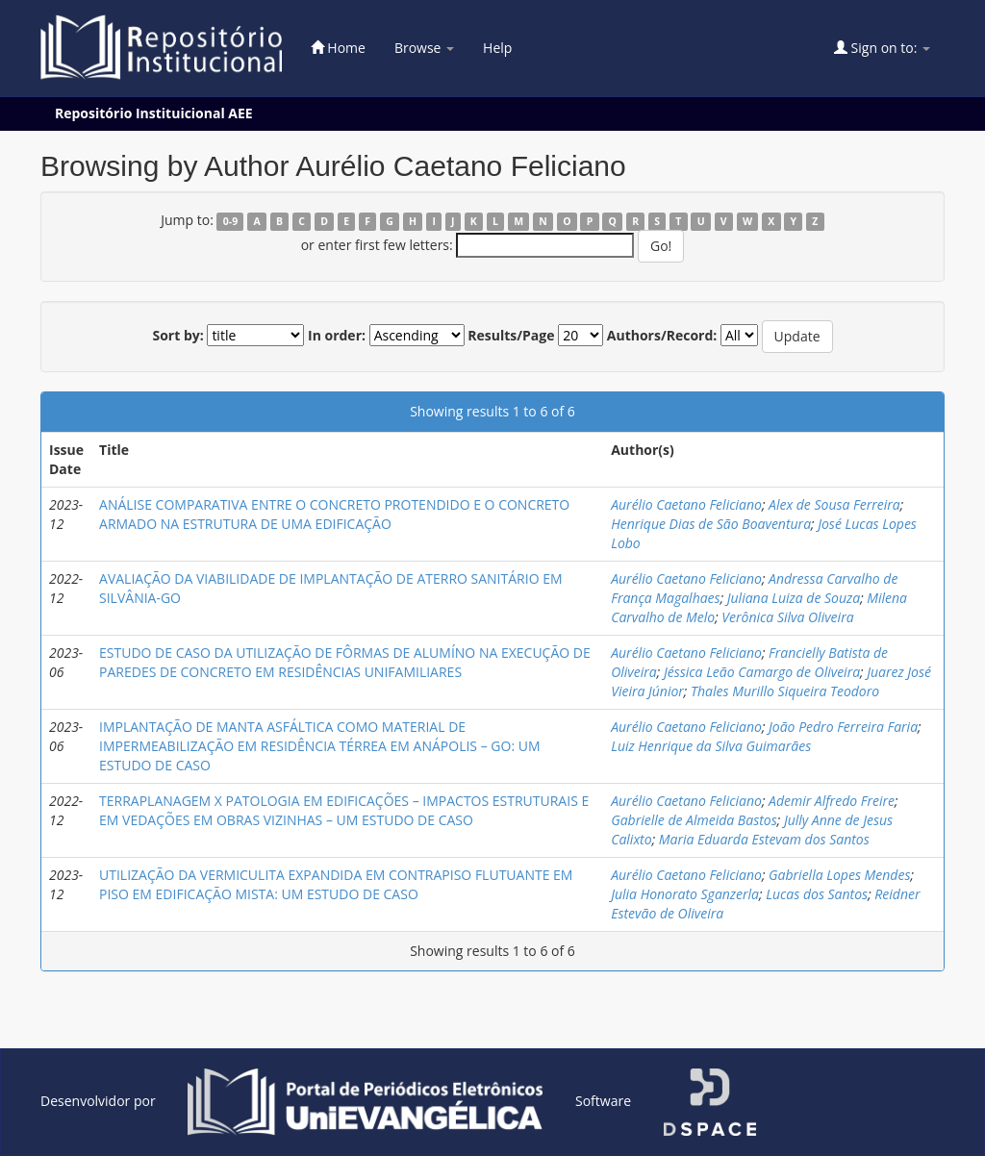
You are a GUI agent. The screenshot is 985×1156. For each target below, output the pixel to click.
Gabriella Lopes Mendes (839, 875)
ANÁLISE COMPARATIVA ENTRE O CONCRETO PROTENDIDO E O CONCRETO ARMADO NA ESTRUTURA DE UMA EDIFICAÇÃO (334, 514)
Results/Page (510, 335)
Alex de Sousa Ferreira (834, 504)
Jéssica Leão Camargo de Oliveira (762, 672)
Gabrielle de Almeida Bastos (694, 820)
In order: (337, 335)
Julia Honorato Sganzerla (685, 894)
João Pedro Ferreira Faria (843, 726)
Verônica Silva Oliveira (787, 617)
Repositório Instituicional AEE (154, 113)
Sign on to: (882, 47)
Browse (424, 47)
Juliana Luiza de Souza (793, 598)
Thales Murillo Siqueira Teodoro (785, 691)
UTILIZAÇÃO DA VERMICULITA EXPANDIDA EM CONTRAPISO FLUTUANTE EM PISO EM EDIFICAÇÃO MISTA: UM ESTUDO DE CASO (335, 884)
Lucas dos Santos (817, 894)
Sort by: (177, 335)
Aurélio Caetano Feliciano (686, 504)
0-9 (230, 221)
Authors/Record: (662, 335)
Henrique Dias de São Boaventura (711, 524)
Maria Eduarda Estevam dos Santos (764, 839)
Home (338, 47)
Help (497, 47)
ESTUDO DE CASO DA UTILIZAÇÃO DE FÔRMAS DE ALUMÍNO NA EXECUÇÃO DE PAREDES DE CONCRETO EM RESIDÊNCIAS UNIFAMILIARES (345, 662)
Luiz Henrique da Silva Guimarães (711, 746)
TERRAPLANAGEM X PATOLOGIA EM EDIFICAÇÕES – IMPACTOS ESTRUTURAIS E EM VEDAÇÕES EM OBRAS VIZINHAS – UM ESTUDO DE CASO (344, 810)
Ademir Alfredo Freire (832, 801)
